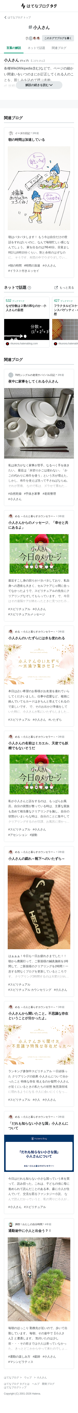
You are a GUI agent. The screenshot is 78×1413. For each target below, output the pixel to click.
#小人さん (49, 265)
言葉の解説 (13, 48)
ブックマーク (15, 300)
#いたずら (55, 719)
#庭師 (36, 1356)
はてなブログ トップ (17, 17)
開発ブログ (48, 1383)
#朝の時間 (15, 265)
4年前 (48, 1224)
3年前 (35, 133)
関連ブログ (59, 48)
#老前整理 (49, 493)
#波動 (33, 835)
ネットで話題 (36, 48)
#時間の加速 (32, 265)
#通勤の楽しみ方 (19, 1356)
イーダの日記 (22, 133)
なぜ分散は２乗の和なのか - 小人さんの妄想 (26, 308)
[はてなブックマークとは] (29, 287)
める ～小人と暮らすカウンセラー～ (35, 516)
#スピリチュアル (19, 609)
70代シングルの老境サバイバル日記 (35, 375)
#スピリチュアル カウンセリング (30, 989)
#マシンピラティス (20, 1361)
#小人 (36, 1099)
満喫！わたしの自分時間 (28, 1224)
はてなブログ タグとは (17, 1383)
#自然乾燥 (15, 493)
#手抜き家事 (32, 493)
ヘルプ (36, 1383)
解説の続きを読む (39, 85)
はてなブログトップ (15, 1387)
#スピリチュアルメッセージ (26, 614)
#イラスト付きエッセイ (23, 270)
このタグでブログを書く (58, 38)
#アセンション (17, 835)
